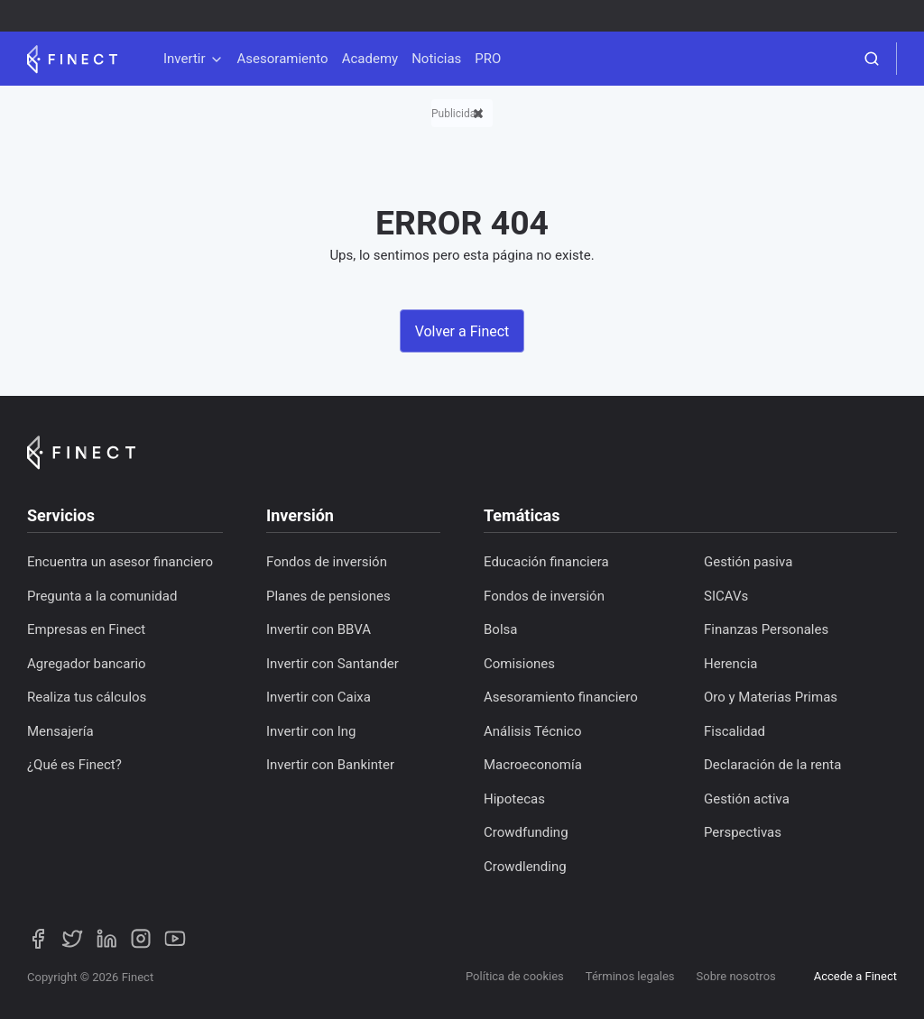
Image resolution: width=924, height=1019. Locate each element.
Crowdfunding (526, 832)
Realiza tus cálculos (86, 697)
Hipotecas (514, 799)
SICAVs (726, 596)
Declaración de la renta (772, 765)
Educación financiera (546, 562)
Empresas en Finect (86, 629)
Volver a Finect (462, 331)
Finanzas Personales (766, 629)
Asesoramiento (282, 58)
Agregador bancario (86, 664)
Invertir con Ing (311, 731)
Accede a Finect (855, 976)
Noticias (436, 58)
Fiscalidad (734, 731)
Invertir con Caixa (318, 697)
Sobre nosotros (736, 976)
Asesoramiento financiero (561, 697)
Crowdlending (525, 866)
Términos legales (630, 976)
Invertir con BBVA (318, 629)
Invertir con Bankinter (330, 765)
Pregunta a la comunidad (102, 596)
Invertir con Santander (332, 664)
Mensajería (60, 731)
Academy (370, 58)
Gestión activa (747, 799)
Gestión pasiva (748, 562)
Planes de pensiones (328, 596)
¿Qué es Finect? (74, 765)
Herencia (731, 664)
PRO (488, 58)
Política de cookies (515, 976)
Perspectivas (742, 832)
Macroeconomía (533, 765)
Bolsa (500, 629)
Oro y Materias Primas (770, 697)
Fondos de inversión (326, 562)
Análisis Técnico (532, 731)
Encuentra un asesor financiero (120, 562)
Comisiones (519, 664)
